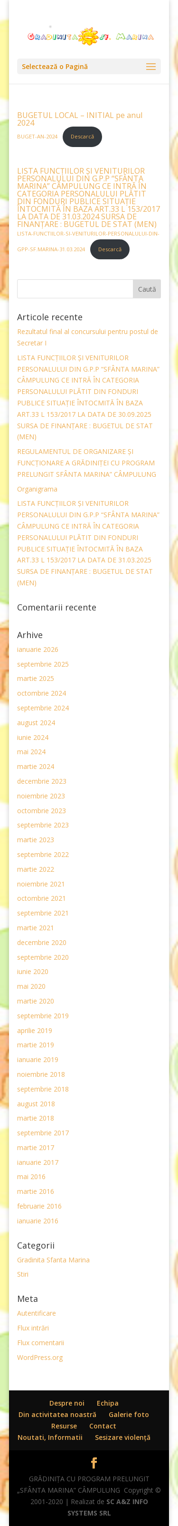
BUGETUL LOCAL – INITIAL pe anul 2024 (79, 119)
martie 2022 (35, 869)
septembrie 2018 (43, 1088)
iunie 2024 (32, 737)
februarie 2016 (39, 1206)
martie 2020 (35, 1000)
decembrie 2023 (41, 781)
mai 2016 (31, 1176)
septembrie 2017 (43, 1132)
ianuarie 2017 (37, 1162)
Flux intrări (33, 1327)
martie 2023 (35, 839)
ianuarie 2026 (37, 649)
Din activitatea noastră (57, 1414)
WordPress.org (40, 1357)
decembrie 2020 (41, 942)
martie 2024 (35, 766)
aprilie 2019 (34, 1030)
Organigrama (37, 488)
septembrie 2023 (43, 824)
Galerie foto (129, 1414)
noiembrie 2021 (41, 883)
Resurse (64, 1425)
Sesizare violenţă (122, 1437)
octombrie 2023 (41, 810)
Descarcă (82, 136)
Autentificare (36, 1313)
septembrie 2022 (43, 854)
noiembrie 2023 (41, 795)
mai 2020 (31, 986)
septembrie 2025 (43, 664)
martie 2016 (35, 1191)
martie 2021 (35, 927)
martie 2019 (35, 1044)
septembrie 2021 (43, 912)
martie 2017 (35, 1147)
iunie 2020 (32, 971)
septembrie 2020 (43, 957)
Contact (102, 1425)
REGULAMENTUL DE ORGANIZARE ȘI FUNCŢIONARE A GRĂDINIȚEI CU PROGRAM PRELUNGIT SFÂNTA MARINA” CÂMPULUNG (86, 463)
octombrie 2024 (41, 693)
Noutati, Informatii (50, 1437)
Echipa (108, 1403)
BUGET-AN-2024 (38, 136)
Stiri (22, 1274)
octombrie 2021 (41, 898)
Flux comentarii (40, 1342)
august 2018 (36, 1103)
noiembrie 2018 (41, 1074)
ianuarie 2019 (37, 1059)
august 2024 (36, 722)
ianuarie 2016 (37, 1220)
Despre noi (66, 1403)
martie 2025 (35, 678)
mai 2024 (31, 751)
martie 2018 (35, 1117)
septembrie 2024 (43, 707)
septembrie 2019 (43, 1015)
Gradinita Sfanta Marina (53, 1259)
